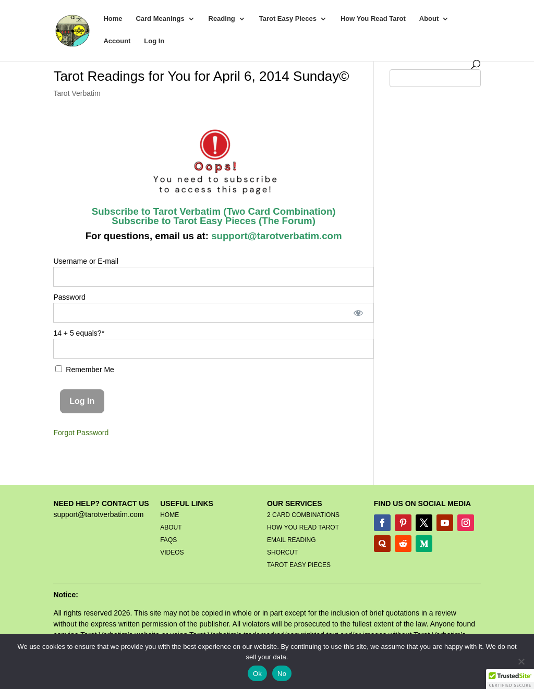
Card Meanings (160, 18)
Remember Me (84, 369)
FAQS (168, 540)
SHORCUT (282, 552)
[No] (521, 661)
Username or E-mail (85, 261)
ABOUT (170, 527)
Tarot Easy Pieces (288, 18)
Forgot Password (80, 432)
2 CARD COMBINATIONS (303, 515)
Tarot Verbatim (76, 93)
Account (116, 41)
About (429, 18)
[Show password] (358, 313)
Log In (154, 41)
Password (69, 297)
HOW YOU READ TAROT (303, 527)
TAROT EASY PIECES (299, 565)
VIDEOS (172, 552)
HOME (169, 515)
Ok (257, 674)
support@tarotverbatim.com (275, 235)
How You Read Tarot (373, 18)
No (281, 674)
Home (112, 18)
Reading (222, 18)
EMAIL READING (291, 540)
